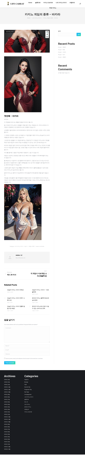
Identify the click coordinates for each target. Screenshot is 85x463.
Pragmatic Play (28, 389)
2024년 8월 (7, 426)
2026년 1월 (7, 384)
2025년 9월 (7, 394)
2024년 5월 (7, 434)
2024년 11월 (7, 419)
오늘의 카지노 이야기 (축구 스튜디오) (16, 299)
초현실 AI (26, 409)
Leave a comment (40, 246)
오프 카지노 (27, 404)
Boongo (26, 382)
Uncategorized (27, 394)
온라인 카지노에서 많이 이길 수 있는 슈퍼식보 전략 (40, 307)
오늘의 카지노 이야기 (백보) (15, 290)
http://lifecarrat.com (20, 258)
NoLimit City (27, 387)
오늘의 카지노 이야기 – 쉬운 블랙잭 (40, 291)
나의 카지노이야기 (10, 31)
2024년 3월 (7, 439)
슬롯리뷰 (26, 399)
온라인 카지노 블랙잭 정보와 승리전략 (40, 299)
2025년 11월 (7, 389)
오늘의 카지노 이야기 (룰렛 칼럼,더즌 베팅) (16, 307)
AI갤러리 (26, 379)
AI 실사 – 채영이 (62, 47)
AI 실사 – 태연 (61, 49)
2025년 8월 (7, 397)
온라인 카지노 (27, 407)
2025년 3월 (7, 409)
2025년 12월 (7, 387)
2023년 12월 (7, 446)
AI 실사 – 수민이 (62, 52)
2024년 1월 (7, 444)
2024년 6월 (7, 431)
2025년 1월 (7, 414)
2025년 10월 (7, 392)
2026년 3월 (7, 379)
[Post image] (4, 290)
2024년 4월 (7, 436)
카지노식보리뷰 (28, 411)
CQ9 (25, 384)
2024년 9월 (7, 424)
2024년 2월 (7, 441)
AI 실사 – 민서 (61, 54)
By (26, 246)
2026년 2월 (7, 382)
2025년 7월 (7, 399)
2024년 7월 (7, 429)
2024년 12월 (7, 416)
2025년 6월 (7, 402)
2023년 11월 (7, 449)
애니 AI (26, 402)
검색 (59, 31)
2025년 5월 (7, 404)
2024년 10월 (7, 421)
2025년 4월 (7, 407)
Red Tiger (26, 392)
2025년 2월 (7, 411)
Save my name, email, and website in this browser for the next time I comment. (24, 358)
